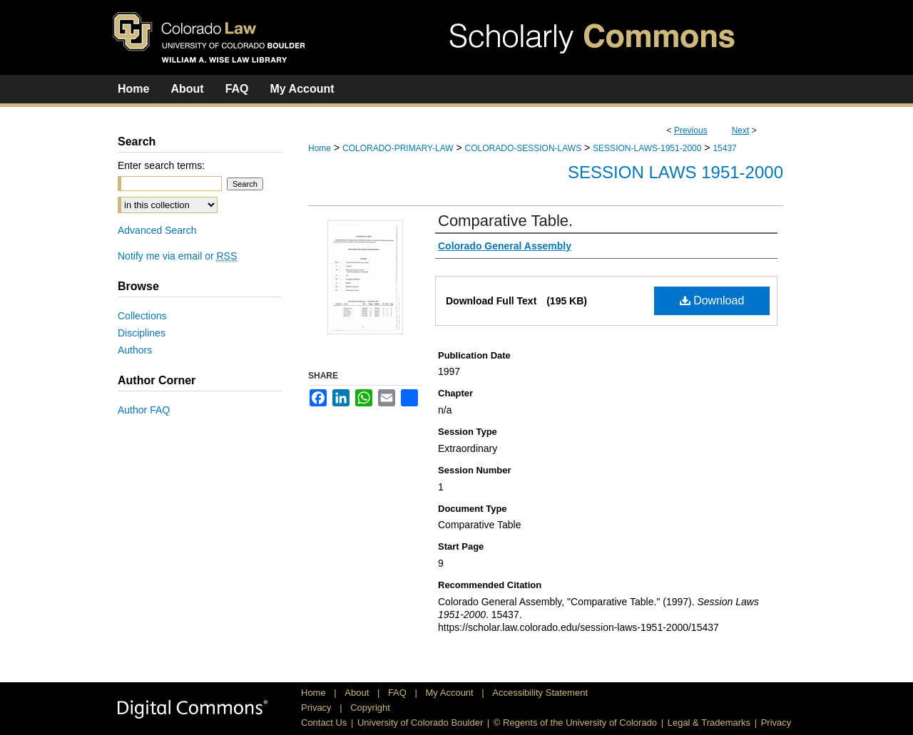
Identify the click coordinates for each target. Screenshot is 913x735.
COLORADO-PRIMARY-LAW (398, 148)
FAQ (398, 692)
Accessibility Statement (540, 692)
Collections (142, 316)
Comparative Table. (505, 221)
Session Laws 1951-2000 (675, 172)
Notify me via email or (177, 256)
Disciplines (141, 333)
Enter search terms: (161, 165)
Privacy (317, 707)
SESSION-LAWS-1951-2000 (647, 148)
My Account (451, 692)
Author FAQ (144, 410)
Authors (135, 350)
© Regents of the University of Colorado (575, 722)
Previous (691, 130)
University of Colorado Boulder (420, 722)
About (358, 692)
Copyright (370, 707)
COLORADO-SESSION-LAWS (523, 148)
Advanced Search (157, 230)
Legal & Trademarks (709, 722)
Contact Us (324, 722)
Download (712, 300)
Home (319, 148)
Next (741, 130)
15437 (724, 148)
